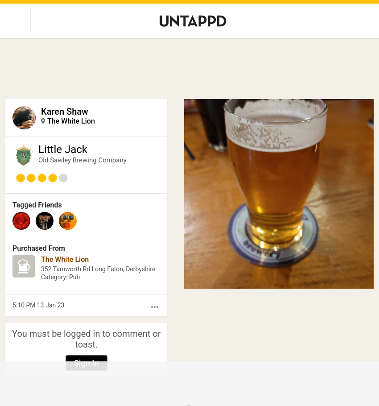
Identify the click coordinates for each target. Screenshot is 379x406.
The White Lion (71, 121)
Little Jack (62, 149)
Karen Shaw (64, 111)
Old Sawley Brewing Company (82, 160)
